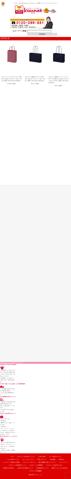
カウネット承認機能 (35, 471)
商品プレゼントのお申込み (60, 468)
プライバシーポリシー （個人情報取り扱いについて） (39, 462)
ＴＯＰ (12, 456)
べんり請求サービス (13, 459)
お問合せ (61, 459)
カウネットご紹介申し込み (54, 465)
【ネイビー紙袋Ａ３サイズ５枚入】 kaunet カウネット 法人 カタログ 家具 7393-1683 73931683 (35, 79)
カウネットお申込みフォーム (26, 456)
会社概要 (52, 459)
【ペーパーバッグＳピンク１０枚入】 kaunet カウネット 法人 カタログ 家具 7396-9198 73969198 (11, 79)
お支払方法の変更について (25, 468)
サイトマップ (63, 462)
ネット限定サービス (55, 456)
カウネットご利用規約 (36, 465)
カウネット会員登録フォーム (17, 465)
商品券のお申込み (8, 468)
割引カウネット (42, 459)
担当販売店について (42, 468)
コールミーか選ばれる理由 (12, 462)
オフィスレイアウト (28, 459)
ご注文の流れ (42, 456)
